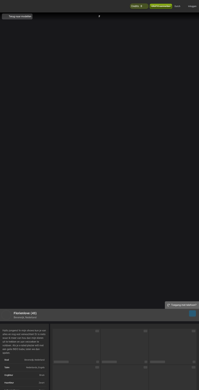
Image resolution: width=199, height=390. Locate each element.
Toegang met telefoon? (182, 305)
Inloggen (192, 6)
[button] (179, 6)
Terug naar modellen (17, 16)
